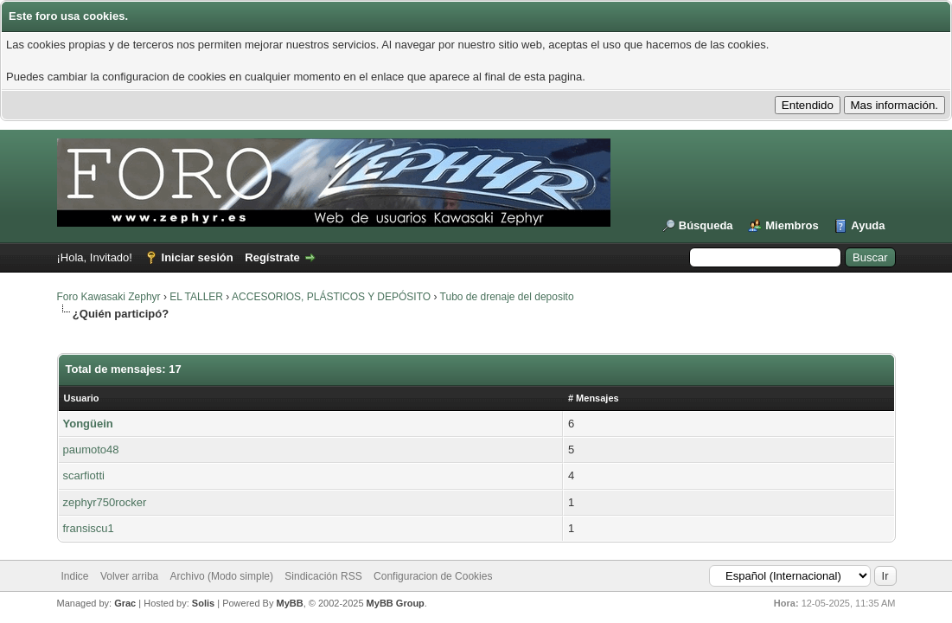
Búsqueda (706, 225)
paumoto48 (91, 449)
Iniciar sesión (197, 257)
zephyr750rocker (105, 502)
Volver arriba (129, 576)
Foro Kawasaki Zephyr (109, 297)
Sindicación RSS (322, 576)
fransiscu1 (88, 528)
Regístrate (272, 257)
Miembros (791, 225)
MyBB (290, 603)
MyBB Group (396, 603)
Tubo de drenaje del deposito (507, 297)
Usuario (81, 398)
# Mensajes (593, 398)
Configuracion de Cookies (433, 576)
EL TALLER (196, 297)
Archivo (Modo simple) (221, 576)
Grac (125, 603)
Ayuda (868, 225)
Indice (75, 576)
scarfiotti (84, 475)
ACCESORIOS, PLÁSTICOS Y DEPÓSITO (331, 297)
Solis (203, 603)
